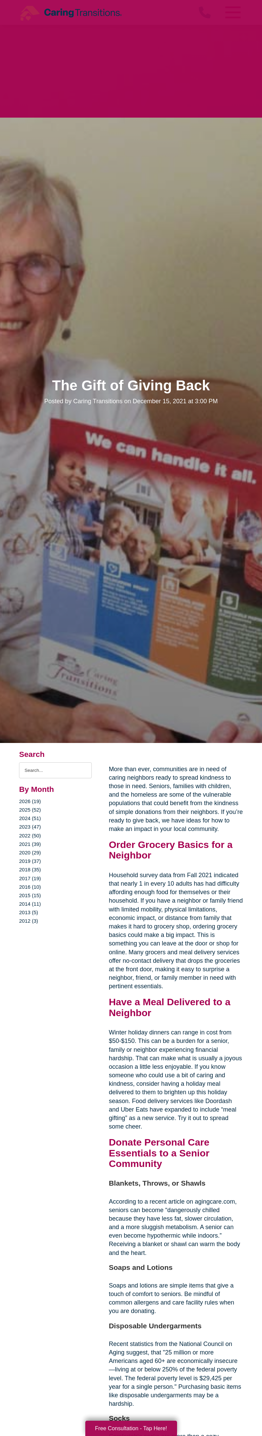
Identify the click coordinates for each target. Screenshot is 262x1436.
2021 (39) (30, 844)
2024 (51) (30, 818)
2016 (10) (30, 887)
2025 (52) (30, 810)
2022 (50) (30, 835)
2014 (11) (30, 904)
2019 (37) (30, 861)
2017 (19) (30, 878)
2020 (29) (30, 852)
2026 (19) (30, 801)
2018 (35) (30, 869)
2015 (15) (30, 895)
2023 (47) (30, 827)
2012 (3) (28, 921)
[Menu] (233, 12)
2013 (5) (28, 912)
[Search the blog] (55, 770)
